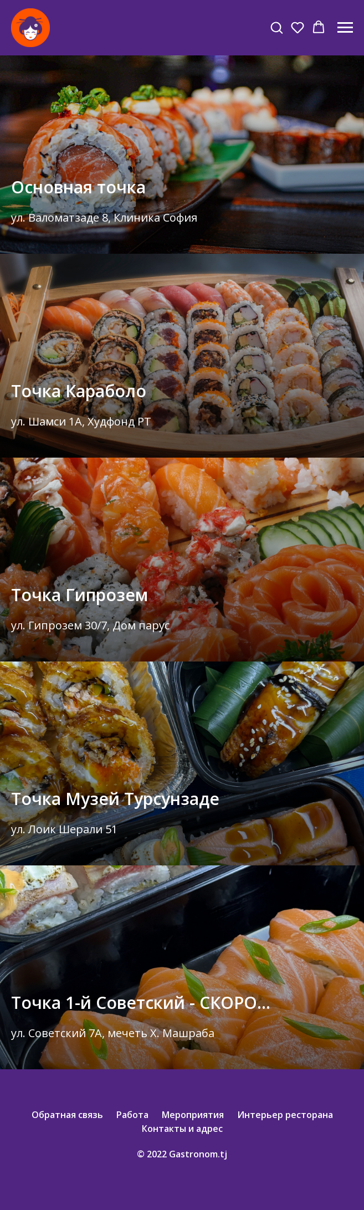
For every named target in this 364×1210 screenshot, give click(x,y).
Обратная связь (67, 1115)
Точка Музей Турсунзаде (115, 798)
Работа (132, 1115)
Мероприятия (193, 1115)
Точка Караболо (78, 391)
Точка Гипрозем (79, 594)
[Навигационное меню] (345, 27)
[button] (276, 27)
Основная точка (78, 187)
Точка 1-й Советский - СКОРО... (140, 1002)
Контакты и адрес (182, 1128)
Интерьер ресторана (285, 1115)
